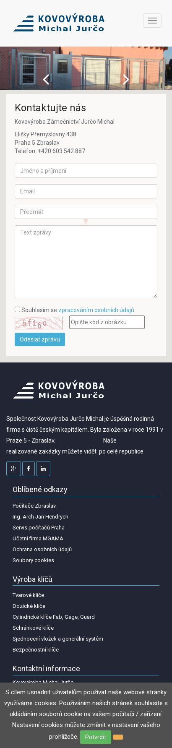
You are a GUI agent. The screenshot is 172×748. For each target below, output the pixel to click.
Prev (46, 79)
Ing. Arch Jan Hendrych (40, 516)
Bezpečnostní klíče (36, 649)
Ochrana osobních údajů (42, 549)
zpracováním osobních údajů (96, 310)
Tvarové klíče (28, 595)
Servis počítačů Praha (39, 527)
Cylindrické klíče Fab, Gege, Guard (54, 617)
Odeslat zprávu (40, 339)
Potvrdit (95, 737)
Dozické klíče (29, 606)
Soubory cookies (33, 560)
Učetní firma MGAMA (38, 538)
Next (126, 79)
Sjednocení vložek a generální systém (58, 639)
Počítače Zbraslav (34, 506)
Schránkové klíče (33, 628)
